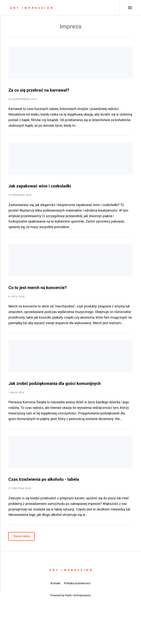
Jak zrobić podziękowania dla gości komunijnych (54, 383)
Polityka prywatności (77, 583)
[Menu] (125, 8)
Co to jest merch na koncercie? (37, 287)
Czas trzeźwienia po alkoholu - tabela (43, 479)
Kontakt (55, 583)
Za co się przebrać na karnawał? (38, 90)
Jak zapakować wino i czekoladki (39, 186)
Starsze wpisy (21, 536)
